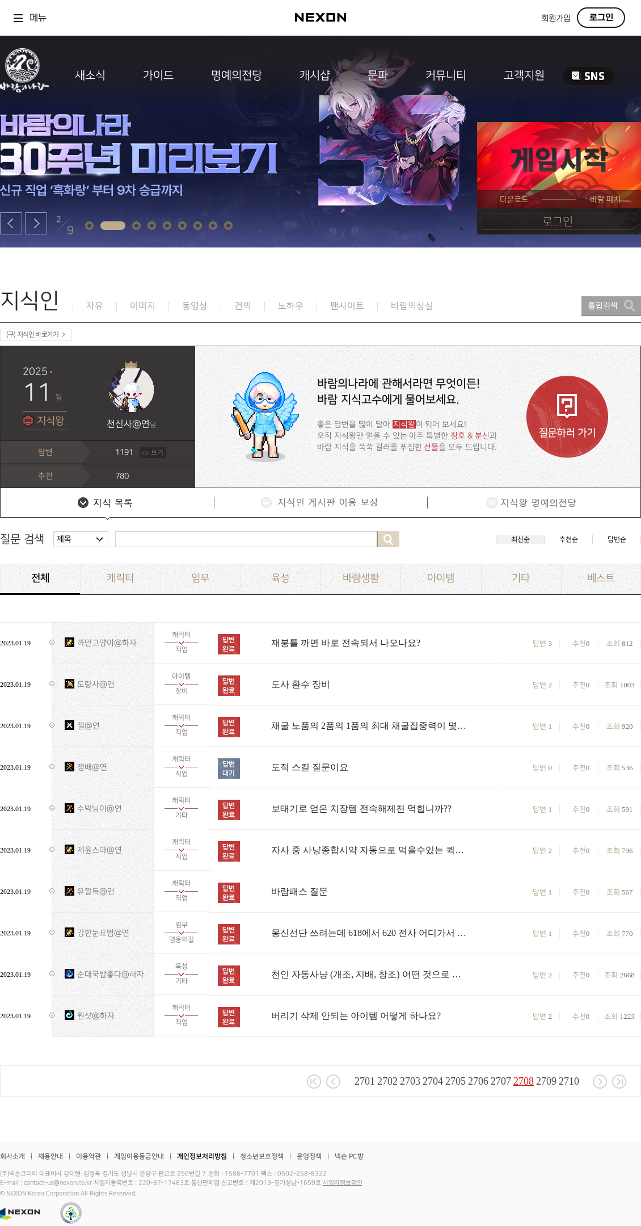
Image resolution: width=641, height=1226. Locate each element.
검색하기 (388, 539)
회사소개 (12, 1156)
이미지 (142, 306)
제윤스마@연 (99, 850)
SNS (588, 76)
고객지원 (524, 75)
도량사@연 (96, 684)
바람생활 (361, 578)
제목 (64, 539)
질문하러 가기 (567, 417)
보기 (157, 452)
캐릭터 (120, 578)
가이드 (158, 75)
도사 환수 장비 (300, 684)
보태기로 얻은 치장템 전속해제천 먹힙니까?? (361, 808)
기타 (521, 578)
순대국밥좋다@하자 (110, 974)
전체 (40, 578)
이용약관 (88, 1156)
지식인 (30, 301)
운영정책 (309, 1156)
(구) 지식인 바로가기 (35, 334)
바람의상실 (412, 306)
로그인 (601, 17)
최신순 (520, 539)
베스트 (600, 578)
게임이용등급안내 (139, 1156)
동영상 (195, 306)
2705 (455, 1081)
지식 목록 (106, 504)
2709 (546, 1081)
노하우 (290, 306)
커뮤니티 (445, 75)
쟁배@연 (92, 767)
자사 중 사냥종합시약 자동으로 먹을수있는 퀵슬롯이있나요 (370, 850)
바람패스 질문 (299, 891)
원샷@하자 (96, 1015)
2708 (523, 1081)
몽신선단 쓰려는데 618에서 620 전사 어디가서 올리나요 (370, 933)
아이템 (440, 578)
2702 (387, 1081)
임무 (200, 578)
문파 (378, 75)
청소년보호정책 (262, 1156)
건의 (242, 306)
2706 (478, 1081)
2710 (569, 1081)
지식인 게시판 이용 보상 (320, 504)
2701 (365, 1081)
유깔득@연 (96, 891)
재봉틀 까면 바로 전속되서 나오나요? (345, 643)
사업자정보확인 (342, 1182)
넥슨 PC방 (349, 1156)
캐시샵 (315, 75)
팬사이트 (347, 306)
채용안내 (50, 1156)
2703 (410, 1081)
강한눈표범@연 (103, 933)
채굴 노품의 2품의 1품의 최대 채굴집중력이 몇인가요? (370, 725)
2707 (501, 1081)
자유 (94, 306)
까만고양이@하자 (107, 643)
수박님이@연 (99, 808)
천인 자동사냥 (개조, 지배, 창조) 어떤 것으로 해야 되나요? (370, 974)
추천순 (568, 539)
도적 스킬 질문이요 (309, 767)
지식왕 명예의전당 (533, 504)
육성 (280, 578)
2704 (433, 1081)
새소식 (90, 75)
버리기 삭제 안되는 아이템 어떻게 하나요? (356, 1016)
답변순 (617, 539)
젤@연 (88, 725)
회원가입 (556, 18)
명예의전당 (236, 75)
